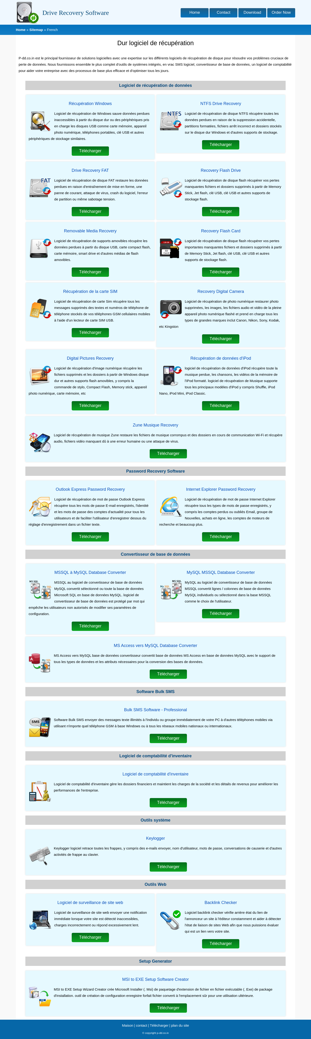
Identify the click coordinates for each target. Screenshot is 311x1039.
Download (252, 12)
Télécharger (90, 151)
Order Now (281, 12)
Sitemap (36, 30)
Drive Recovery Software (75, 12)
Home (194, 12)
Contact (223, 12)
